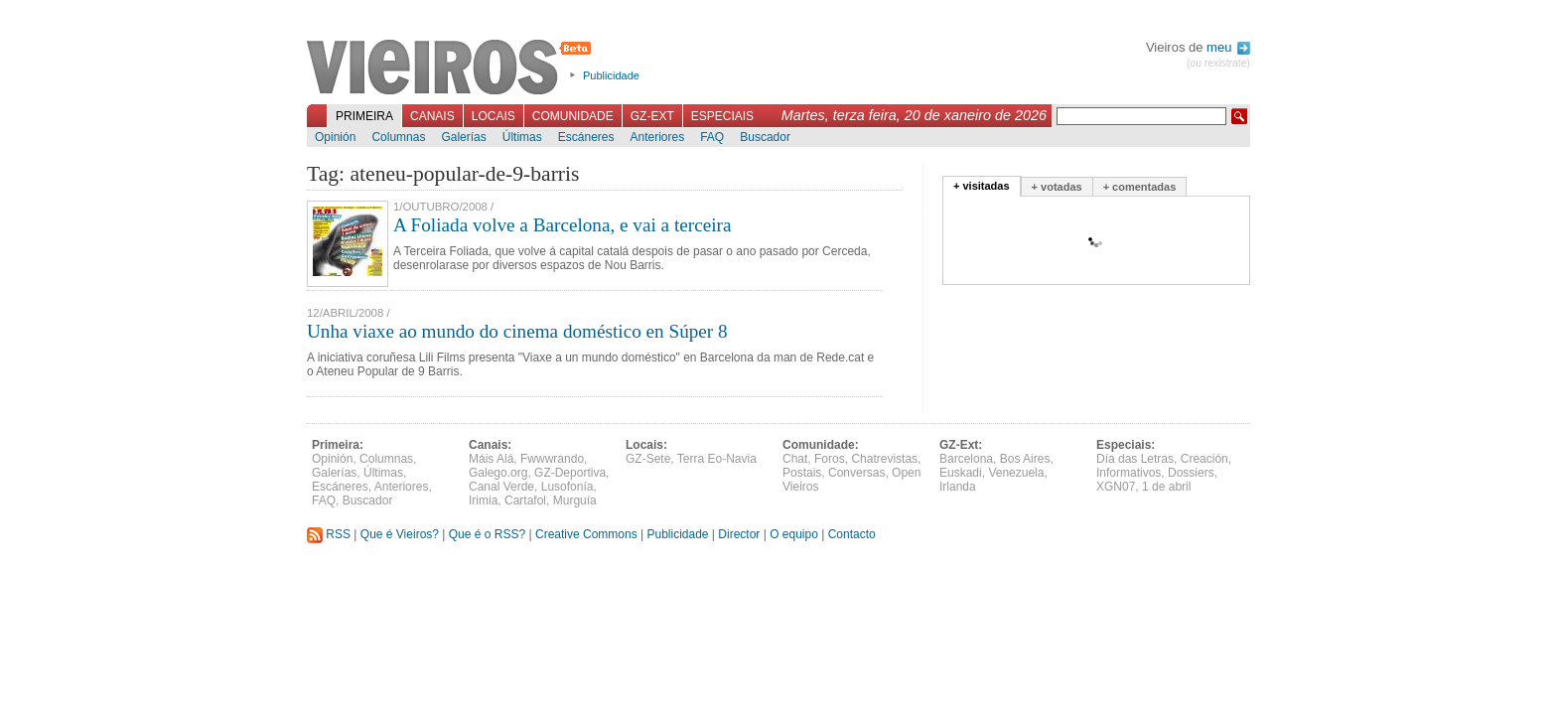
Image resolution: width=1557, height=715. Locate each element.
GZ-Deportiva (570, 473)
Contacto (852, 534)
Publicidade (611, 75)
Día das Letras (1135, 459)
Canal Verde (501, 487)
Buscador (765, 137)
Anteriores (657, 137)
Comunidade (573, 116)
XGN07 (1115, 487)
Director (739, 534)
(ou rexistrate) (1218, 63)
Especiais (722, 116)
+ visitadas (981, 186)
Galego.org (498, 473)
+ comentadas (1140, 187)
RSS (329, 534)
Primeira (364, 116)
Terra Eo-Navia (717, 459)
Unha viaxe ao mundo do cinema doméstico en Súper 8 (517, 331)
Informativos (1128, 473)
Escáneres (586, 137)
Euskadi (960, 473)
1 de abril (1166, 487)
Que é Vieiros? (399, 534)
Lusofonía (567, 487)
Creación (1204, 459)
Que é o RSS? (487, 534)
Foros (829, 459)
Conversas (856, 473)
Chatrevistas (884, 459)
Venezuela (1016, 473)
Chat (794, 459)
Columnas (398, 137)
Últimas (522, 137)
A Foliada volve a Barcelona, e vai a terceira (562, 224)
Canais (432, 116)
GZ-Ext (652, 116)
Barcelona (966, 459)
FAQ (712, 137)
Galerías (463, 137)
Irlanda (957, 487)
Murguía (575, 500)
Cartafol (525, 500)
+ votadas (1057, 187)
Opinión (335, 137)
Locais (493, 116)
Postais (801, 473)
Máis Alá (491, 459)
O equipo (794, 534)
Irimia (483, 500)
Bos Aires (1025, 459)
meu (1228, 47)
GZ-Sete (648, 459)
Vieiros (452, 68)
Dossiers (1191, 473)
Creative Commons (586, 534)
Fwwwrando (552, 459)
